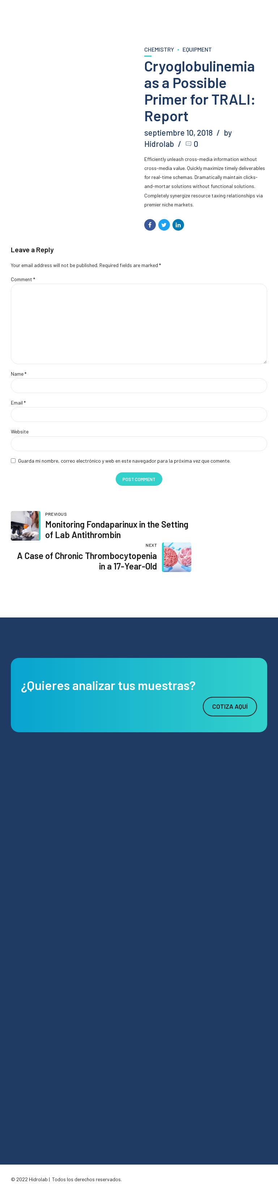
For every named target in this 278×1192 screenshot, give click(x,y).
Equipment (197, 49)
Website (20, 433)
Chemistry (159, 49)
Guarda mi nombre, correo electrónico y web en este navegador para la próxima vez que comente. (124, 462)
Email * (18, 404)
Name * (18, 375)
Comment (23, 279)
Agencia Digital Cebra (72, 1172)
